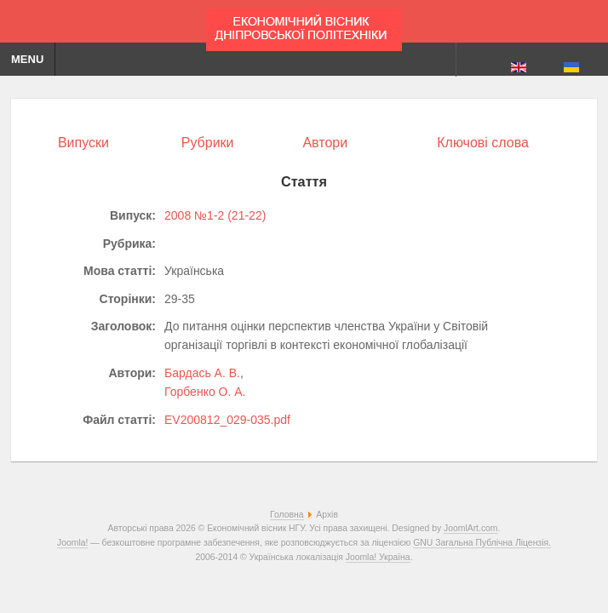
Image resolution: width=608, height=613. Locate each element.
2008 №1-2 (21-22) (215, 215)
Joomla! (72, 542)
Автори (324, 142)
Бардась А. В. (202, 373)
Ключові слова (483, 142)
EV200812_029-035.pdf (227, 420)
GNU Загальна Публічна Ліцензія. (482, 542)
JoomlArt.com (471, 528)
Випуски (83, 142)
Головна (286, 514)
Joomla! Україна (378, 557)
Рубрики (207, 142)
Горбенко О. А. (204, 391)
